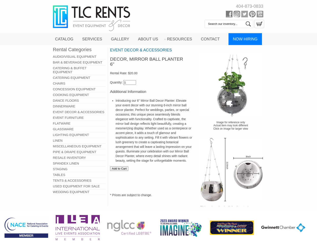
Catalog (64, 39)
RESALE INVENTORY (69, 157)
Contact (210, 39)
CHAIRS (59, 83)
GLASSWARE (63, 129)
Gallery (120, 39)
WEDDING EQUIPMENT (71, 192)
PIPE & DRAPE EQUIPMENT (74, 152)
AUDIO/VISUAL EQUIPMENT (74, 56)
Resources (179, 39)
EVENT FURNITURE (68, 117)
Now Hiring (245, 39)
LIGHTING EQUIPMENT (71, 135)
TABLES (59, 175)
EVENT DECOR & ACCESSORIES (78, 112)
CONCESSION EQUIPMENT (74, 89)
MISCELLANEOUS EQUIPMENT (77, 146)
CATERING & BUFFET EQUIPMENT (70, 70)
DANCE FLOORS (66, 100)
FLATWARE (61, 123)
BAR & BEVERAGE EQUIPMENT (77, 62)
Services (92, 39)
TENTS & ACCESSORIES (72, 180)
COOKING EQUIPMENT (71, 95)
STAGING (60, 169)
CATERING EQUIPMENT (71, 78)
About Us (148, 39)
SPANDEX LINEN (66, 163)
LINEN (58, 140)
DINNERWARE (64, 106)
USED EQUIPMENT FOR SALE (76, 186)
